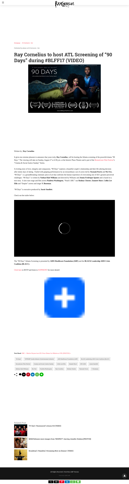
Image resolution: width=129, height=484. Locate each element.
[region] (64, 23)
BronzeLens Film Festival (23, 364)
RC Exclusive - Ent (27, 43)
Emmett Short (73, 364)
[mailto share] (24, 374)
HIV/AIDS (83, 364)
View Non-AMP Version (71, 472)
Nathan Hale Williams (22, 369)
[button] (50, 481)
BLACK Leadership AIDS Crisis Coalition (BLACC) (95, 359)
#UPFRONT (42, 270)
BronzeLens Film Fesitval (104, 160)
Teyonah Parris (83, 369)
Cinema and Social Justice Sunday (44, 364)
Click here (18, 270)
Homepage (17, 43)
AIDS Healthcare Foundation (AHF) (68, 359)
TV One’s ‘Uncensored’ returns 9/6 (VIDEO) (45, 426)
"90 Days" (18, 359)
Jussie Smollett (93, 364)
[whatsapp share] (37, 374)
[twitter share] (20, 374)
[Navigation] (2, 2)
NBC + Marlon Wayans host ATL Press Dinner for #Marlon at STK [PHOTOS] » (46, 353)
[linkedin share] (33, 374)
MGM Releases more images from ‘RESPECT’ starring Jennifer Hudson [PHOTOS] (60, 439)
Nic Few (34, 369)
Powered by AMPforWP (64, 475)
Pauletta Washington (46, 369)
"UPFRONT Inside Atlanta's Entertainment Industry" (39, 359)
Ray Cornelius (59, 369)
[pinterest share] (28, 374)
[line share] (42, 374)
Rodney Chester (71, 369)
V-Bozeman (95, 369)
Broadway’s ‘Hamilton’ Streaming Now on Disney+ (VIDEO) (51, 451)
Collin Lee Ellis (61, 364)
